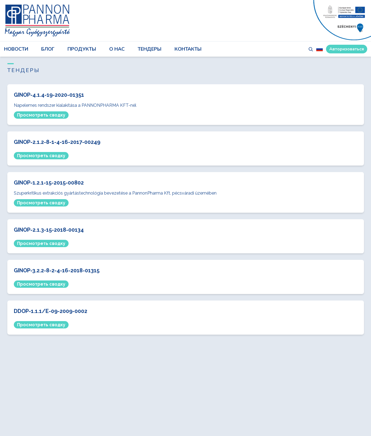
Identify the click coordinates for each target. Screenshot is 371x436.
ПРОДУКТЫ (81, 49)
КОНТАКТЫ (188, 49)
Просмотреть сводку (41, 115)
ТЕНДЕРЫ (150, 49)
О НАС (117, 49)
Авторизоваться (346, 49)
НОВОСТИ (16, 49)
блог (47, 49)
